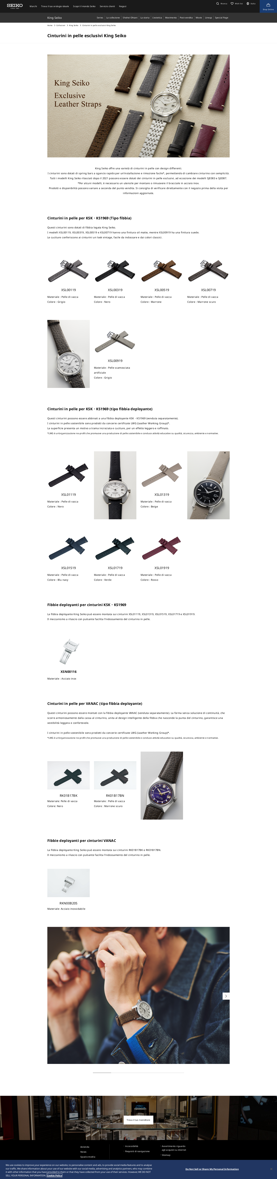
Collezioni (60, 25)
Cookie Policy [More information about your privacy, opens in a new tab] (54, 1176)
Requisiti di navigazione (137, 1151)
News (83, 1151)
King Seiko (73, 25)
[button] (221, 3)
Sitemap (166, 1155)
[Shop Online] (268, 6)
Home (49, 25)
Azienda (84, 1146)
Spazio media (87, 1156)
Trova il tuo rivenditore (138, 1119)
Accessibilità (131, 1146)
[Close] (271, 1170)
